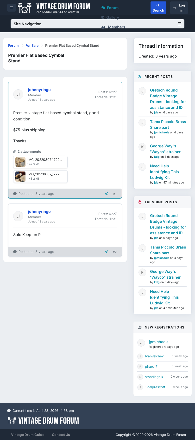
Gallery (110, 17)
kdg (157, 156)
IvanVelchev (154, 356)
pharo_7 (151, 366)
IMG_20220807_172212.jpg (48, 160)
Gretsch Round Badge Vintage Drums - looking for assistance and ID (168, 99)
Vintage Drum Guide (27, 435)
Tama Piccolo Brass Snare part (168, 124)
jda (156, 112)
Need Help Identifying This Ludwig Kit (164, 172)
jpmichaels (162, 132)
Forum (110, 7)
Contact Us (61, 435)
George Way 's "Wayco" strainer (165, 149)
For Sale (31, 45)
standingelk (154, 377)
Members (113, 27)
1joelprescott (155, 387)
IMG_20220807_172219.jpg (48, 174)
